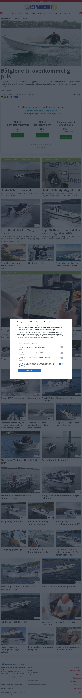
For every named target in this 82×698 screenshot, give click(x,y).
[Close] (68, 322)
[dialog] (41, 349)
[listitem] (41, 344)
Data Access (41, 376)
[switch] (61, 347)
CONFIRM (29, 370)
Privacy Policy (50, 376)
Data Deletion (32, 376)
